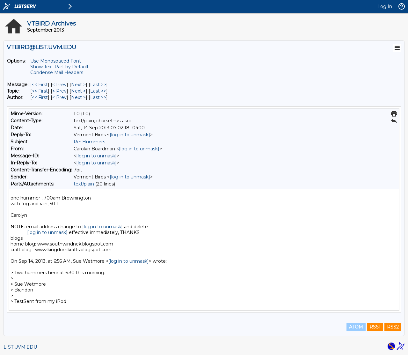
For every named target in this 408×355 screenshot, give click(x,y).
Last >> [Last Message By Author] (98, 97)
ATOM (356, 327)
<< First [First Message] (40, 84)
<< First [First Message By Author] (40, 97)
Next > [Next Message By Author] (78, 97)
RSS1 (375, 327)
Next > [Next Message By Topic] (78, 91)
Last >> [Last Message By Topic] (98, 91)
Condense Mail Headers (56, 72)
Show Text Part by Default (59, 67)
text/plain (84, 184)
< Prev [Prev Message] (59, 84)
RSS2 (393, 327)
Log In (384, 6)
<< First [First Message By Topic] (40, 91)
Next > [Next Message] (78, 84)
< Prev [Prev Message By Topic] (59, 91)
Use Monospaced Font (55, 61)
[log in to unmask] (130, 135)
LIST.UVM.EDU (20, 347)
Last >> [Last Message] (98, 84)
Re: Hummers (89, 142)
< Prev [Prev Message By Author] (59, 97)
